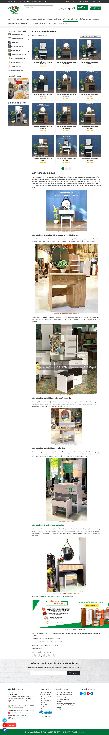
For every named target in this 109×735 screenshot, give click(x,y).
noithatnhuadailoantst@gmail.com (23, 713)
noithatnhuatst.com (21, 715)
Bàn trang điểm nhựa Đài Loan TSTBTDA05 (66, 127)
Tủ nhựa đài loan (31, 19)
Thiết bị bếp (58, 19)
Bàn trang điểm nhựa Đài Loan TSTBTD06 (90, 159)
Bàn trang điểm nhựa (70, 19)
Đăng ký (59, 707)
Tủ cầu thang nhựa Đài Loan (89, 19)
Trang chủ (67, 1)
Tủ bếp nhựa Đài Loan (45, 19)
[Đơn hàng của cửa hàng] (90, 36)
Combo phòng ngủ (17, 62)
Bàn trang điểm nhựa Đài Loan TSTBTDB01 (66, 63)
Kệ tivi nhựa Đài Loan (40, 24)
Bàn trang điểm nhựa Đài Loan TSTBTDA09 (66, 95)
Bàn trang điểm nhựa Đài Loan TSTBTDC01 (43, 63)
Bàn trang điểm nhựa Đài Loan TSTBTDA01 (66, 159)
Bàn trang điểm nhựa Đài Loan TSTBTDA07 (43, 127)
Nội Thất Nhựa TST (21, 718)
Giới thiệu (20, 19)
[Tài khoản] (63, 9)
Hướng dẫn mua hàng (84, 1)
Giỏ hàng (59, 701)
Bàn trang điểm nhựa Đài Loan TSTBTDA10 (43, 95)
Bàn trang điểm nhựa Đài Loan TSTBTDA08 (90, 95)
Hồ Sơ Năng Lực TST (46, 716)
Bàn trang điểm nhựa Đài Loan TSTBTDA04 (90, 127)
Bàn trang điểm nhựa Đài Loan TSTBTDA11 (90, 63)
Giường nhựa (12, 24)
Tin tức (74, 1)
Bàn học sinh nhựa (24, 24)
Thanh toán (44, 709)
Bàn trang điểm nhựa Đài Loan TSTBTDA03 (43, 159)
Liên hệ (67, 24)
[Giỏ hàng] (71, 9)
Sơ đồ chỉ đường (96, 1)
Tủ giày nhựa (53, 24)
